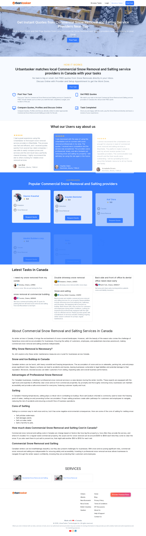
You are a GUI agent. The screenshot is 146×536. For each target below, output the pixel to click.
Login (107, 3)
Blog (95, 497)
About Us (97, 510)
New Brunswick (86, 500)
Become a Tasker (117, 3)
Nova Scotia (85, 503)
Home (96, 494)
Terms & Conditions (100, 503)
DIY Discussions (99, 507)
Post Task (129, 3)
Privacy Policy (99, 500)
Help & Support (99, 513)
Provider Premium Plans (120, 494)
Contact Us (98, 516)
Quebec (83, 510)
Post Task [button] (73, 40)
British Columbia (86, 507)
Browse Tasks (96, 3)
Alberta (83, 497)
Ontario (83, 494)
